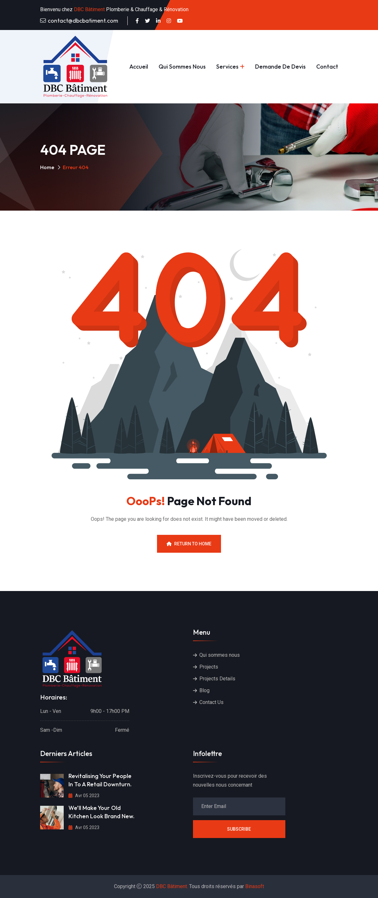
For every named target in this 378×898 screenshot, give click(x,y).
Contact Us (211, 702)
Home (47, 167)
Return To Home (189, 543)
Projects (208, 667)
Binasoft (254, 886)
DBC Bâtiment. (172, 886)
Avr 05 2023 (83, 795)
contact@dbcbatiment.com (83, 20)
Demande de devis (280, 66)
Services (227, 66)
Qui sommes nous (182, 66)
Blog (204, 690)
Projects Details (217, 679)
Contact (327, 66)
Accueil (138, 66)
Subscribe (239, 829)
